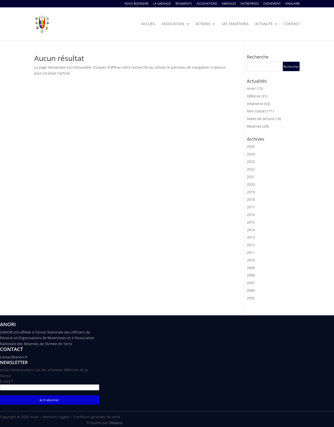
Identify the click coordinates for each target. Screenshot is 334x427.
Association (173, 24)
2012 (251, 245)
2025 (251, 146)
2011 (251, 252)
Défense (253, 96)
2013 (251, 237)
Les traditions (235, 24)
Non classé (256, 111)
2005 (251, 298)
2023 (251, 161)
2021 (251, 176)
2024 (251, 154)
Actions (203, 24)
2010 (251, 260)
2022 (251, 169)
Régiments (183, 4)
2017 (251, 207)
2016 (251, 214)
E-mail (6, 381)
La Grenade (162, 4)
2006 (251, 290)
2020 (251, 184)
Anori (251, 88)
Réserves (254, 126)
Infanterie (255, 103)
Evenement (272, 4)
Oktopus (116, 422)
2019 (251, 192)
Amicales (229, 4)
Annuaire (292, 4)
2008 (251, 275)
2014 (251, 230)
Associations (206, 4)
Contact (292, 24)
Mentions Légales (56, 416)
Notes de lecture (260, 118)
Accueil (148, 24)
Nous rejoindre (137, 4)
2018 (251, 199)
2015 (251, 222)
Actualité (264, 24)
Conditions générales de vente (96, 416)
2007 (251, 282)
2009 (251, 267)
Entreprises (249, 4)
